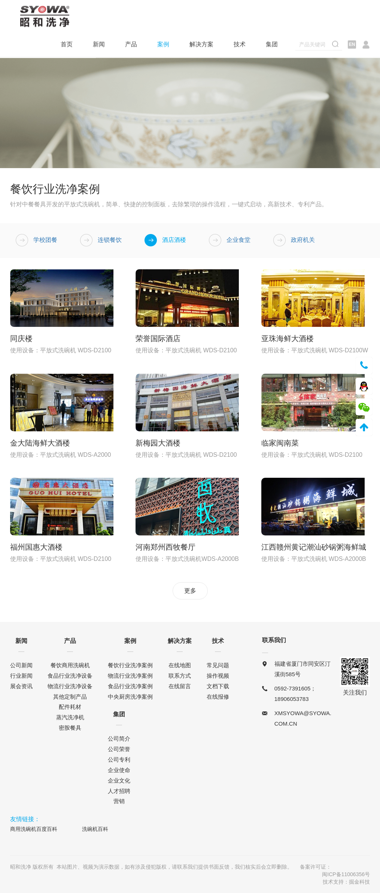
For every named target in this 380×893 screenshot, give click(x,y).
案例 (163, 46)
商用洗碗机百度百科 (33, 829)
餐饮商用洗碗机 (70, 665)
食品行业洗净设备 (70, 675)
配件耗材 (70, 707)
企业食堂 (229, 240)
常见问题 (218, 665)
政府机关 (294, 240)
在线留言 (179, 686)
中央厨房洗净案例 (130, 696)
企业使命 (119, 770)
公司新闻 (21, 665)
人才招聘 (119, 791)
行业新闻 (21, 675)
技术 (240, 46)
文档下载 (218, 686)
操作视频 (218, 675)
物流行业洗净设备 (70, 686)
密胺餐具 (70, 728)
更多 (190, 590)
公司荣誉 (119, 749)
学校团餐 (36, 240)
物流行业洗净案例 (130, 675)
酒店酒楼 (165, 240)
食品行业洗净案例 (130, 686)
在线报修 (218, 696)
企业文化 (119, 780)
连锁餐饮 (101, 240)
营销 (119, 801)
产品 (131, 46)
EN (352, 46)
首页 (67, 46)
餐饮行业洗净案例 (130, 665)
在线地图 (179, 665)
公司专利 (119, 759)
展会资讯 (21, 686)
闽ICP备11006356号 (346, 874)
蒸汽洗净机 (70, 717)
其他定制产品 (70, 696)
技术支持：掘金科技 (346, 882)
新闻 (99, 46)
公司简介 (119, 738)
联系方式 (179, 675)
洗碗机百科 (95, 829)
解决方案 (201, 46)
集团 (272, 46)
